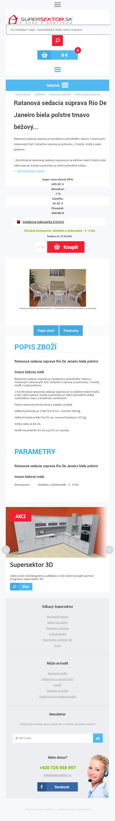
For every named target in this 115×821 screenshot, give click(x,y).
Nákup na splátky (57, 622)
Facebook (62, 787)
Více (25, 586)
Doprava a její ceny (57, 628)
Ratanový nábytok (60, 94)
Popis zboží (46, 330)
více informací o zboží (30, 171)
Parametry (71, 330)
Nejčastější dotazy (57, 617)
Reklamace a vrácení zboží (57, 679)
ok (98, 738)
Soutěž (58, 685)
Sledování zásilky (57, 673)
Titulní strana (23, 94)
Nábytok (40, 94)
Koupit (71, 247)
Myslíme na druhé (57, 691)
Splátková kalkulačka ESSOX (43, 222)
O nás (57, 645)
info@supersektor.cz (57, 775)
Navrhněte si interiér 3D (57, 640)
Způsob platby (57, 634)
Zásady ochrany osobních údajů (57, 696)
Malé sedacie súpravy (88, 94)
